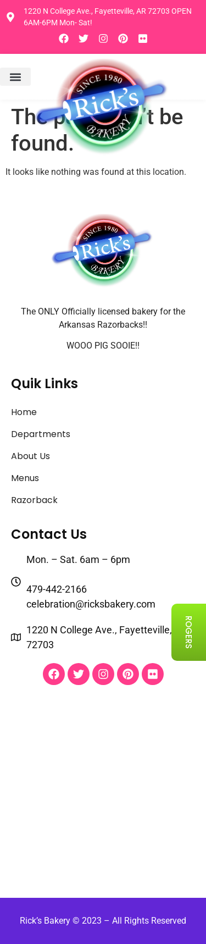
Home (24, 412)
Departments (40, 434)
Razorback (34, 500)
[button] (15, 77)
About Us (30, 456)
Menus (25, 478)
